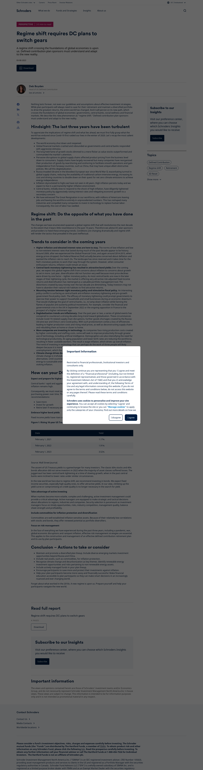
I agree (131, 417)
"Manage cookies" (116, 407)
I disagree (116, 417)
